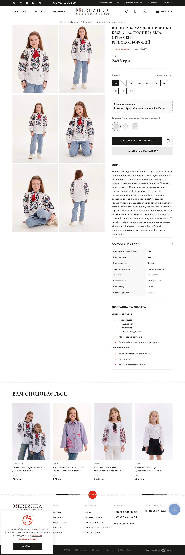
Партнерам (153, 2)
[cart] (164, 11)
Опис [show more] (142, 165)
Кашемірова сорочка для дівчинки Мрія (69, 469)
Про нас (40, 11)
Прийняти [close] (27, 546)
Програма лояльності (109, 2)
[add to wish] (168, 141)
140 (163, 83)
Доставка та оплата (133, 2)
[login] (144, 11)
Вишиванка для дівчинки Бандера (107, 469)
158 (131, 91)
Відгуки (57, 527)
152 (123, 91)
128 (147, 83)
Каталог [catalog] (21, 11)
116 (131, 83)
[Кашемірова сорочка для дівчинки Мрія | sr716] (72, 431)
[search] (127, 11)
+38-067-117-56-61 (125, 517)
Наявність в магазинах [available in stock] (142, 151)
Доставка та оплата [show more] (142, 307)
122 (139, 83)
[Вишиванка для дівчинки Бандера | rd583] (113, 431)
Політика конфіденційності (97, 527)
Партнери (58, 517)
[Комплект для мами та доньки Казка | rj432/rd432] (31, 431)
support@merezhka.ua (125, 523)
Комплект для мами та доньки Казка (29, 469)
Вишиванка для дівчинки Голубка (148, 469)
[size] (163, 75)
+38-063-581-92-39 (64, 2)
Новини (59, 11)
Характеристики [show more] (142, 243)
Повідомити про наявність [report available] (137, 140)
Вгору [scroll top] (92, 495)
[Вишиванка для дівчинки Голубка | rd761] (154, 431)
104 (115, 83)
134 (155, 83)
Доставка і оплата (93, 517)
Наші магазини (60, 522)
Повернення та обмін (94, 522)
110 (123, 83)
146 (115, 91)
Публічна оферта (92, 532)
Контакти (168, 2)
